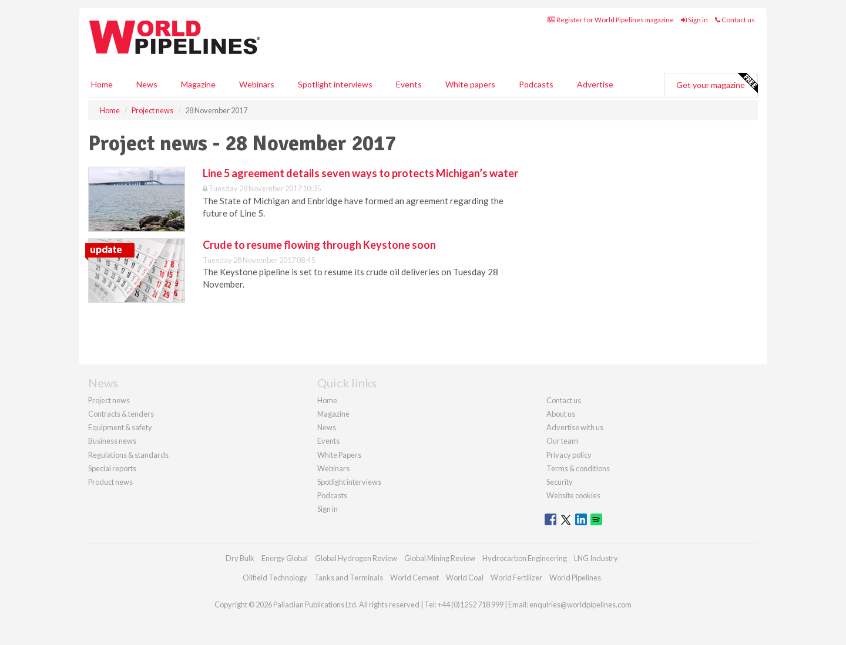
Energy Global (284, 558)
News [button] (146, 84)
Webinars (256, 84)
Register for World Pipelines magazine (611, 19)
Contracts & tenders (121, 413)
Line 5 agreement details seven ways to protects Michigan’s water (360, 173)
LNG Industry (596, 558)
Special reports (112, 468)
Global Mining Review (439, 558)
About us (560, 413)
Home (102, 84)
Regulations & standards (128, 455)
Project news (109, 400)
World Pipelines (575, 577)
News (326, 427)
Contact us (735, 19)
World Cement (414, 577)
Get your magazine (716, 83)
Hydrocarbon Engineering (524, 558)
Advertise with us (574, 427)
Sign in (694, 19)
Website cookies (573, 495)
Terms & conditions (578, 468)
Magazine (198, 84)
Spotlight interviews (335, 84)
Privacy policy (569, 455)
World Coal (465, 577)
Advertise (595, 84)
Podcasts (536, 84)
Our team (562, 440)
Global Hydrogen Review (356, 558)
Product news (110, 482)
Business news (112, 440)
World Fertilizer (516, 577)
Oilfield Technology (275, 577)
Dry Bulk (240, 558)
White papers (470, 84)
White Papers (339, 455)
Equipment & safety (120, 427)
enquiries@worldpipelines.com (580, 604)
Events (409, 84)
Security (559, 482)
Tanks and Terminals (348, 577)
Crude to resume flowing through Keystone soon (319, 244)
